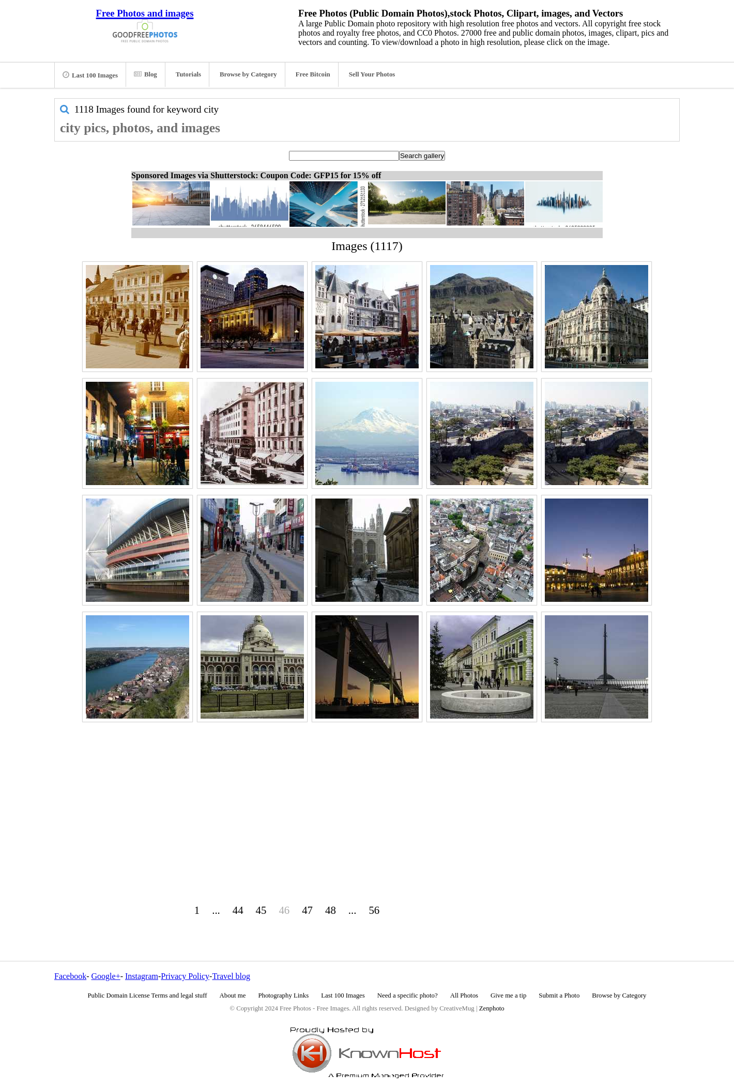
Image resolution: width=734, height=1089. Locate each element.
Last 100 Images (90, 75)
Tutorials (188, 74)
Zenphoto (491, 1008)
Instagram (141, 976)
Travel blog (231, 976)
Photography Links (283, 995)
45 (261, 910)
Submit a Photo (559, 995)
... (216, 910)
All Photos (464, 995)
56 (374, 910)
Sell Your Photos (372, 74)
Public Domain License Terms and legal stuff (147, 995)
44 (238, 910)
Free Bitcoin (313, 74)
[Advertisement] (367, 797)
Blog (145, 74)
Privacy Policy (185, 976)
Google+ (105, 976)
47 (307, 910)
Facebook (70, 976)
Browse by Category (248, 74)
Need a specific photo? (407, 995)
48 (330, 910)
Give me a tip (508, 995)
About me (233, 995)
